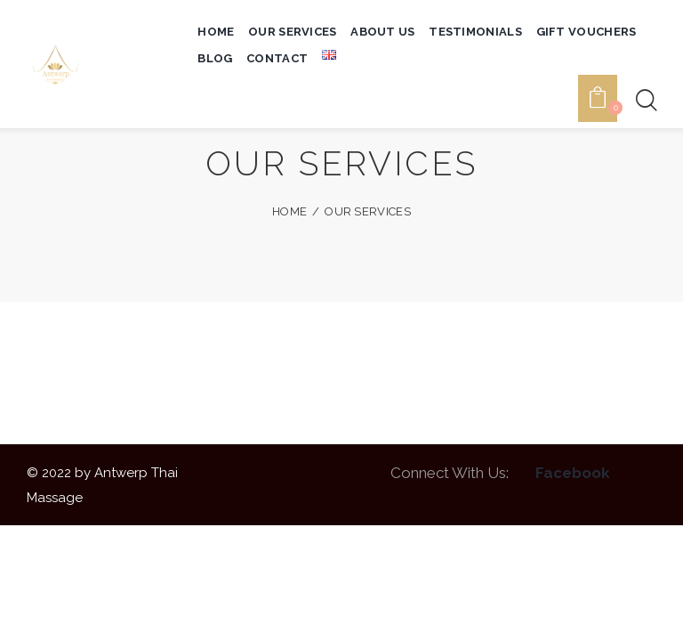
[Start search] (645, 42)
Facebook (572, 473)
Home (289, 211)
